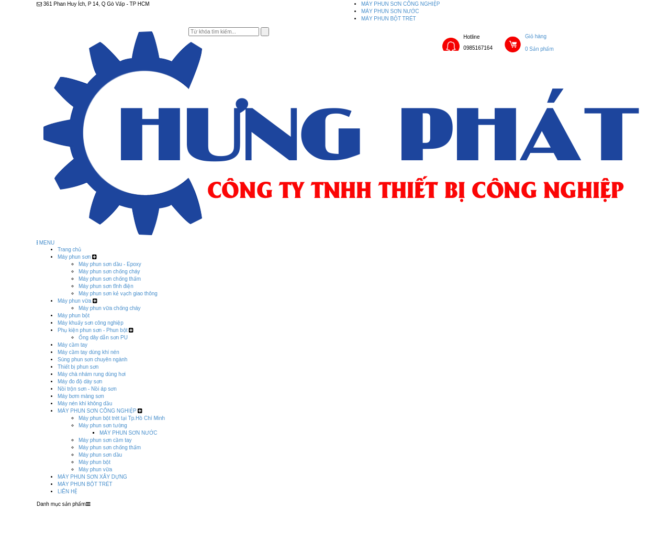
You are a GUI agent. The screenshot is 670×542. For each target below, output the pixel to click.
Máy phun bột (74, 315)
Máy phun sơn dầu (100, 455)
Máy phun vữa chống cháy (110, 308)
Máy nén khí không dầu (85, 403)
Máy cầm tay (72, 345)
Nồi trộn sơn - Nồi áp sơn (87, 389)
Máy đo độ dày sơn (80, 381)
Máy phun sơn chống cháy (109, 271)
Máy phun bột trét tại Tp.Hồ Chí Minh (122, 418)
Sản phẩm (276, 510)
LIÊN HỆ (67, 491)
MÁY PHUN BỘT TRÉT (388, 18)
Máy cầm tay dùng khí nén (88, 352)
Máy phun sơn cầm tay (105, 440)
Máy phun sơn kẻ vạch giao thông (118, 293)
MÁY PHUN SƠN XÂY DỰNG (92, 477)
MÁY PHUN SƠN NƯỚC (390, 11)
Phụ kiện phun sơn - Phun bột (93, 330)
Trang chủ (69, 249)
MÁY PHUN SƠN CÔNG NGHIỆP (400, 4)
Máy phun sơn (74, 257)
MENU (45, 243)
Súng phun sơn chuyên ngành (92, 359)
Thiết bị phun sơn (78, 367)
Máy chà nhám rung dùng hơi (92, 374)
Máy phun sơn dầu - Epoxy (110, 264)
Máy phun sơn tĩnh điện (106, 286)
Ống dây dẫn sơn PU (103, 337)
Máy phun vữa (74, 301)
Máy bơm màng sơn (81, 396)
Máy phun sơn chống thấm (110, 279)
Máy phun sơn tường (103, 425)
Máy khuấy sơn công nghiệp (91, 323)
